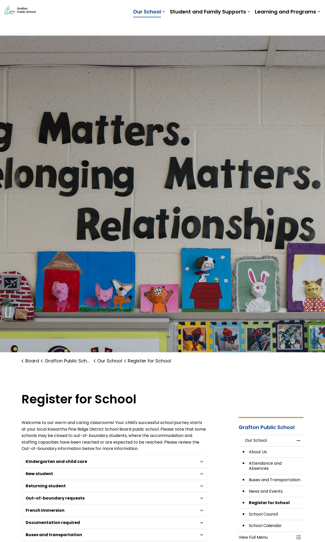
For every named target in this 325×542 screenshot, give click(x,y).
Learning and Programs (285, 26)
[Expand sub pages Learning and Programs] (318, 27)
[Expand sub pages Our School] (163, 27)
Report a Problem (289, 8)
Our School (147, 26)
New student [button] (39, 474)
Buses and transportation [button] (54, 535)
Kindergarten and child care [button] (56, 461)
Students (245, 8)
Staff (263, 8)
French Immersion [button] (45, 510)
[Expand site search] (316, 9)
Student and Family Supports (208, 26)
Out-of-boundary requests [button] (55, 498)
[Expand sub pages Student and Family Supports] (248, 27)
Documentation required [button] (53, 522)
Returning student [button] (46, 486)
